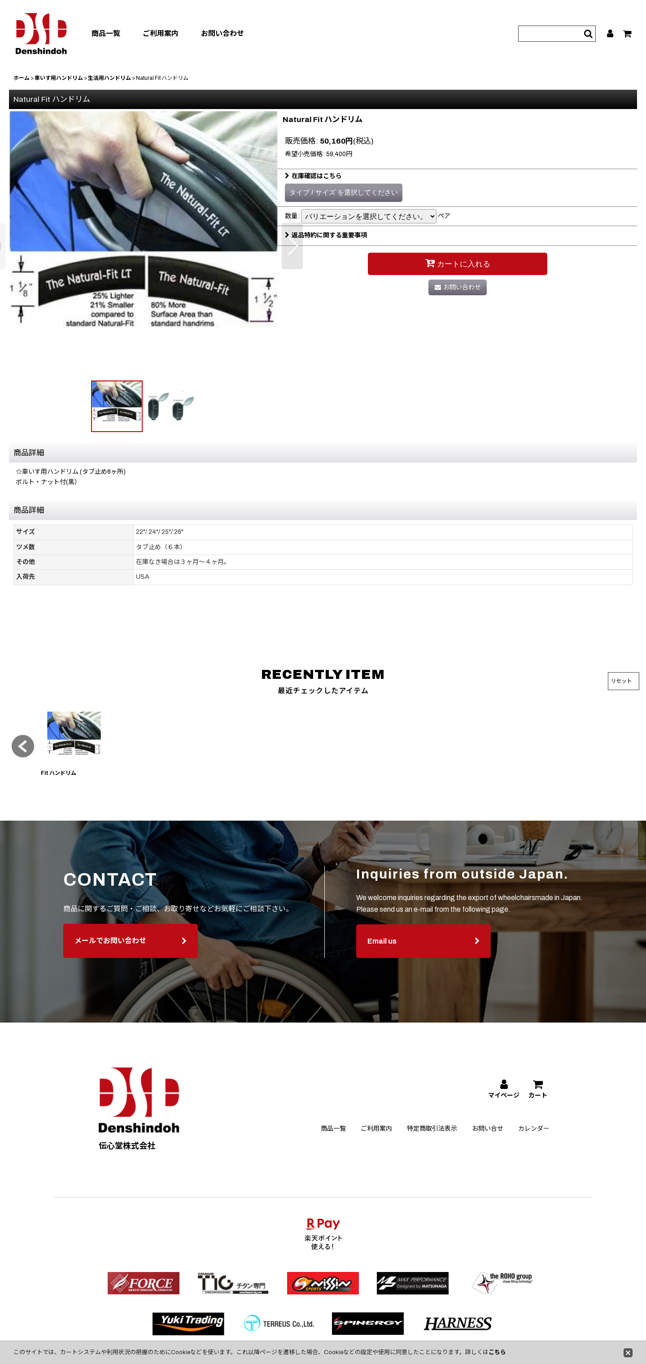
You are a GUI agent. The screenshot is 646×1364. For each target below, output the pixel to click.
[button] (292, 246)
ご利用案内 (161, 33)
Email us (423, 957)
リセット (621, 681)
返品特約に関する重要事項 (326, 235)
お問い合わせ (222, 33)
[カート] (628, 33)
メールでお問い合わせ (130, 957)
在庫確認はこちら (313, 176)
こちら (497, 1352)
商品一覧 (106, 33)
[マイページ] (610, 33)
